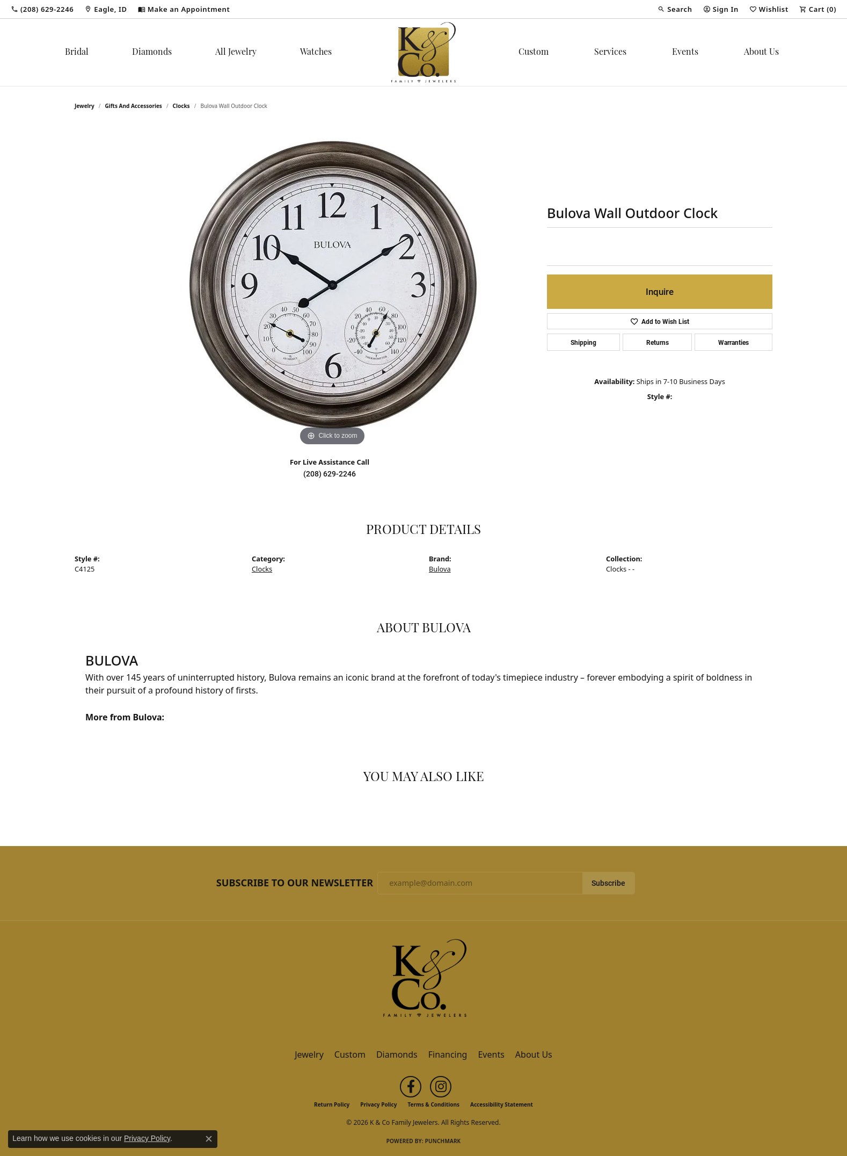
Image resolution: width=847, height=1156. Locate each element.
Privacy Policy (378, 1104)
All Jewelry (236, 52)
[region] (332, 287)
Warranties (733, 342)
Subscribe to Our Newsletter (294, 883)
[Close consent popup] (209, 1139)
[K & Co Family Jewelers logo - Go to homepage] (423, 52)
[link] (42, 9)
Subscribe (608, 883)
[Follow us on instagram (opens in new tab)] (440, 1086)
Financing (448, 1054)
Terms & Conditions (433, 1104)
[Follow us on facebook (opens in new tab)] (410, 1086)
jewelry (84, 106)
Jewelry (309, 1054)
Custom (534, 52)
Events (685, 52)
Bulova (440, 569)
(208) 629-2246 (329, 474)
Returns (657, 342)
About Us (761, 52)
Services (610, 52)
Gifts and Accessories (133, 106)
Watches (316, 52)
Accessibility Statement (501, 1104)
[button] (675, 9)
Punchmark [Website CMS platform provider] (443, 1141)
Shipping (583, 342)
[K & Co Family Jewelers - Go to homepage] (423, 981)
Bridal (77, 52)
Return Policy (331, 1104)
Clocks (181, 106)
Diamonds (152, 52)
